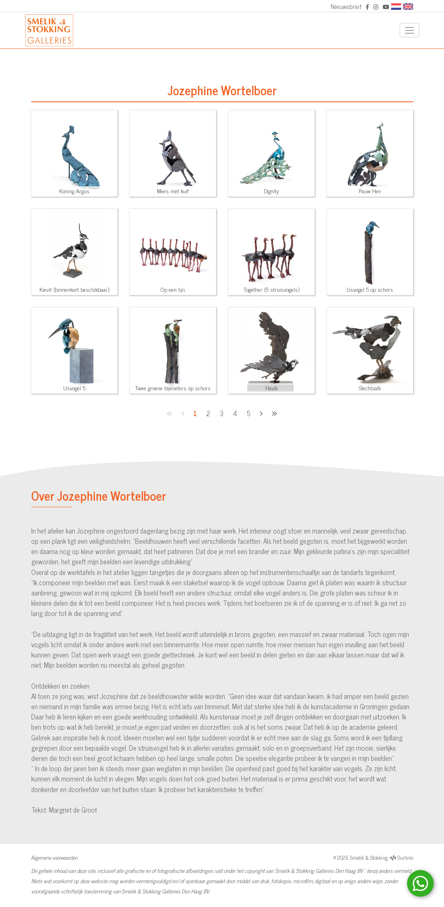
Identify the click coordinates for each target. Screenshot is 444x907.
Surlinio (405, 857)
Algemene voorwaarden (54, 857)
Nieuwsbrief (346, 6)
